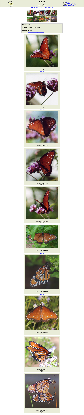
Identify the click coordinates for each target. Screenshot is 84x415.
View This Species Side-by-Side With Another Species (42, 7)
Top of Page (42, 71)
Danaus (67, 2)
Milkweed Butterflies (71, 3)
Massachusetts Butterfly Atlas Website (36, 32)
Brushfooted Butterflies (71, 4)
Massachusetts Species (69, 5)
